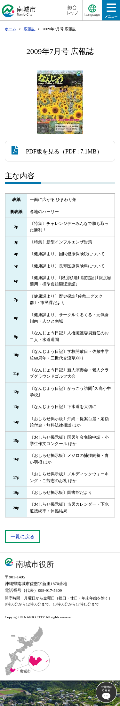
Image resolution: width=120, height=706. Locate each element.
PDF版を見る (36, 150)
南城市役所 (35, 564)
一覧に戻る (23, 536)
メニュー (111, 12)
